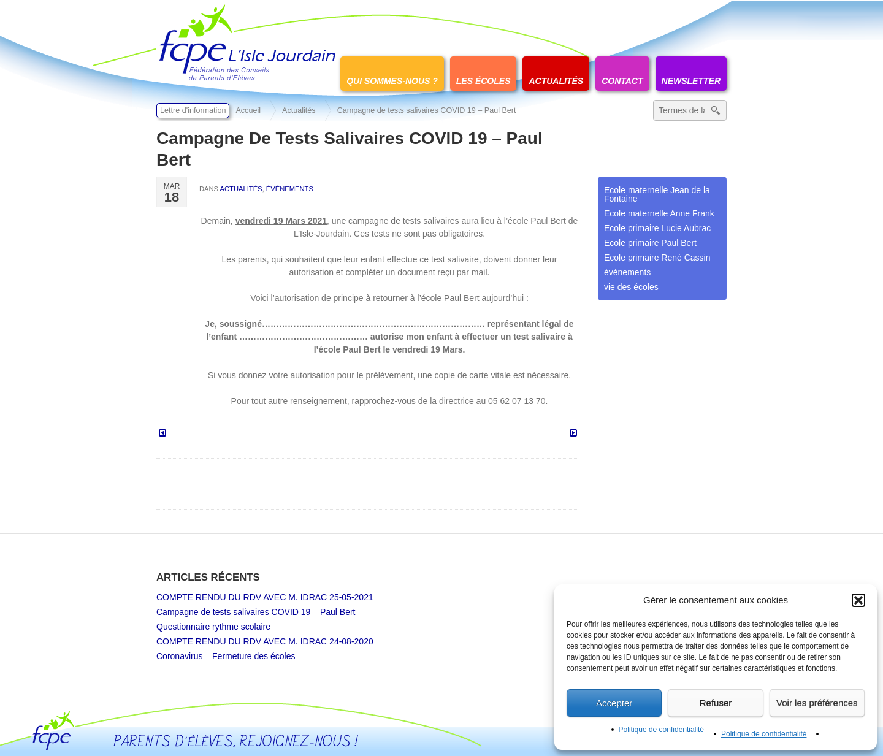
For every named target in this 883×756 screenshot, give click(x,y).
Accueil (248, 110)
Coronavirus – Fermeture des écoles (225, 656)
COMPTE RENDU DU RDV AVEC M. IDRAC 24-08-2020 (264, 641)
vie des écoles (631, 287)
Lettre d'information (193, 110)
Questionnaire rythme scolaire (213, 627)
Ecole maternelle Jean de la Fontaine (657, 194)
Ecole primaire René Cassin (657, 257)
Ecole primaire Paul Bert (650, 243)
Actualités (299, 110)
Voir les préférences (817, 703)
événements (289, 189)
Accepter (614, 703)
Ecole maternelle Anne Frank (659, 213)
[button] (858, 600)
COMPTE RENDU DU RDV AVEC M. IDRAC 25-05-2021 (264, 597)
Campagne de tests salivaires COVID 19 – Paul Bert (256, 612)
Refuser (716, 703)
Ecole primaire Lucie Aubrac (657, 228)
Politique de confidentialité (661, 729)
